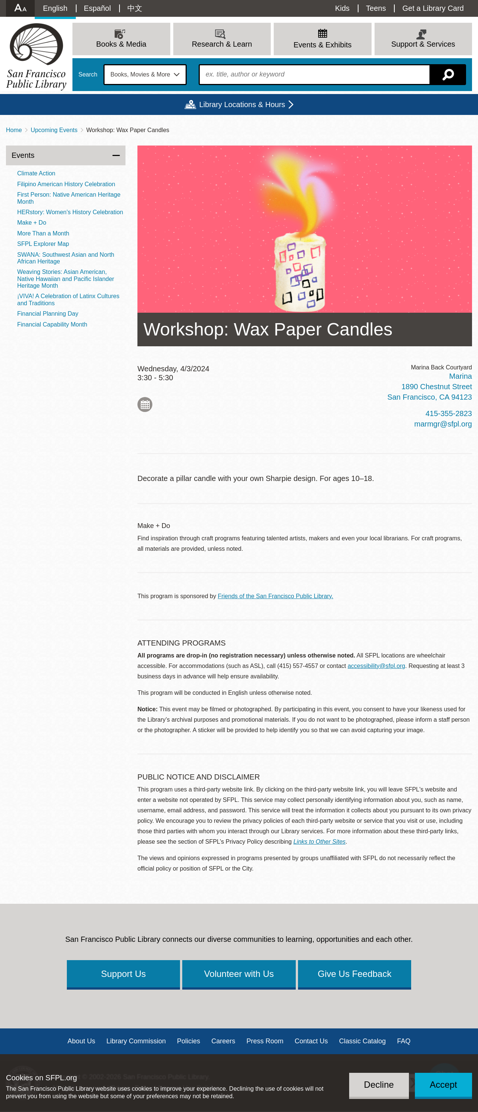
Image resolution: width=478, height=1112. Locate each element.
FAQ (403, 1041)
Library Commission (136, 1041)
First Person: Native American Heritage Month (69, 197)
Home (14, 130)
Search (87, 75)
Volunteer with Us (239, 974)
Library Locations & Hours (242, 104)
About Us (81, 1041)
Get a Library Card (433, 8)
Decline (379, 1085)
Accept (443, 1085)
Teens (376, 8)
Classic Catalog (362, 1041)
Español (97, 8)
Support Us (123, 974)
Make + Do (31, 222)
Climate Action (36, 173)
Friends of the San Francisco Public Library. (275, 596)
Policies (188, 1041)
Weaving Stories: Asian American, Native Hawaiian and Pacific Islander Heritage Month (65, 279)
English (55, 8)
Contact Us (311, 1041)
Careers (223, 1041)
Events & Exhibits (323, 45)
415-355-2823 (448, 413)
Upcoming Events (54, 130)
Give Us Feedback (354, 974)
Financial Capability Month (52, 324)
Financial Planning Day (47, 313)
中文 (134, 8)
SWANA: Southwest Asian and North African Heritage (65, 258)
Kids (342, 8)
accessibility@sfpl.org (376, 666)
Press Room (264, 1041)
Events (23, 155)
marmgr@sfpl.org (443, 424)
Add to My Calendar (144, 404)
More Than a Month (43, 233)
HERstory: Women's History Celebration (70, 212)
